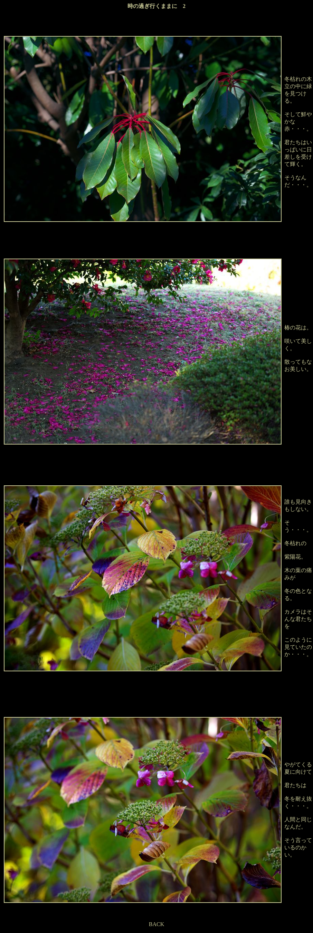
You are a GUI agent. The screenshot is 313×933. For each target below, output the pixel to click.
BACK (156, 924)
